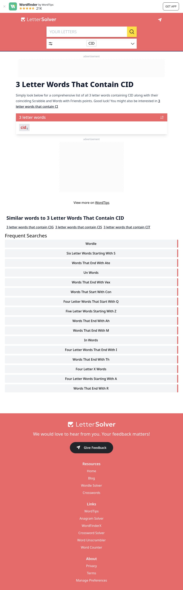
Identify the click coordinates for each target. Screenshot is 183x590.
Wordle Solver (91, 485)
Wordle (91, 243)
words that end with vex (91, 282)
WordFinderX (91, 525)
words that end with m (91, 330)
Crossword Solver (91, 533)
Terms (91, 573)
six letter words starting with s (91, 253)
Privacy (91, 566)
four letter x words (91, 369)
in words (91, 340)
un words (91, 272)
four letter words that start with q (91, 301)
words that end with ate (91, 263)
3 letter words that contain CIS (78, 227)
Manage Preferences (91, 580)
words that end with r (91, 388)
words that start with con (91, 292)
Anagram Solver (92, 518)
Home (91, 471)
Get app (170, 6)
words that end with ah (91, 321)
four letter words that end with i (91, 350)
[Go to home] (91, 424)
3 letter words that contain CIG (30, 227)
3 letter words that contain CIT (127, 227)
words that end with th (90, 359)
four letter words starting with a (91, 379)
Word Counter (91, 547)
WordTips (102, 202)
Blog (91, 478)
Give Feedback (91, 447)
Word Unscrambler (91, 540)
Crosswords (91, 492)
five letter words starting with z (91, 311)
